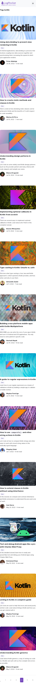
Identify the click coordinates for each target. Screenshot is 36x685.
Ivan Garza (10, 505)
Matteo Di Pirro (12, 117)
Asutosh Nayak (11, 341)
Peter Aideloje (11, 61)
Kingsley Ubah (11, 449)
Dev (2, 48)
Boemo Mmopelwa (13, 229)
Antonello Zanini (12, 282)
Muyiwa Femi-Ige (12, 393)
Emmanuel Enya (12, 561)
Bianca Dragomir (12, 173)
